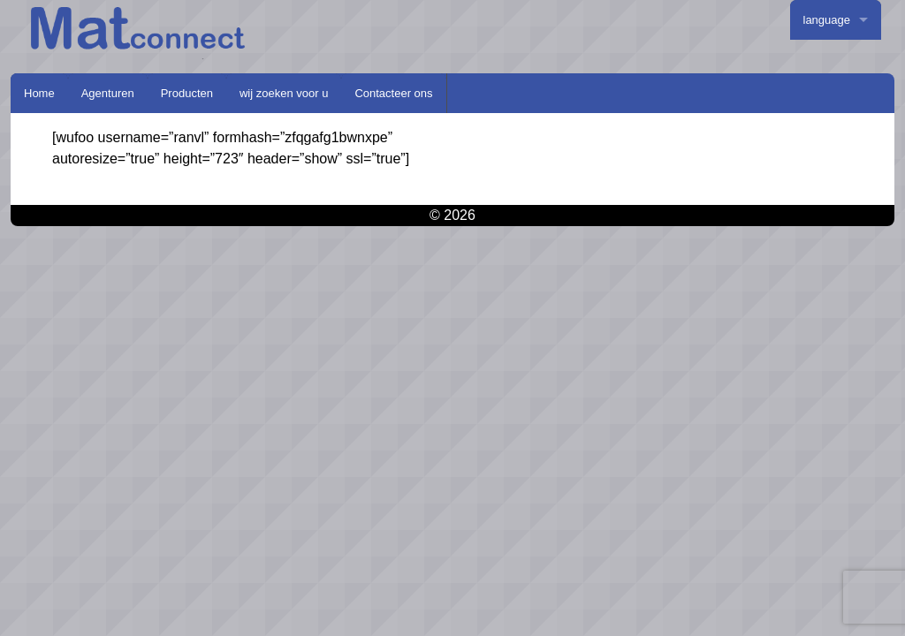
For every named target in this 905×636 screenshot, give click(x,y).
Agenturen (107, 93)
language (827, 19)
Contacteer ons (393, 93)
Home (39, 93)
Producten (187, 93)
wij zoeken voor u (284, 93)
